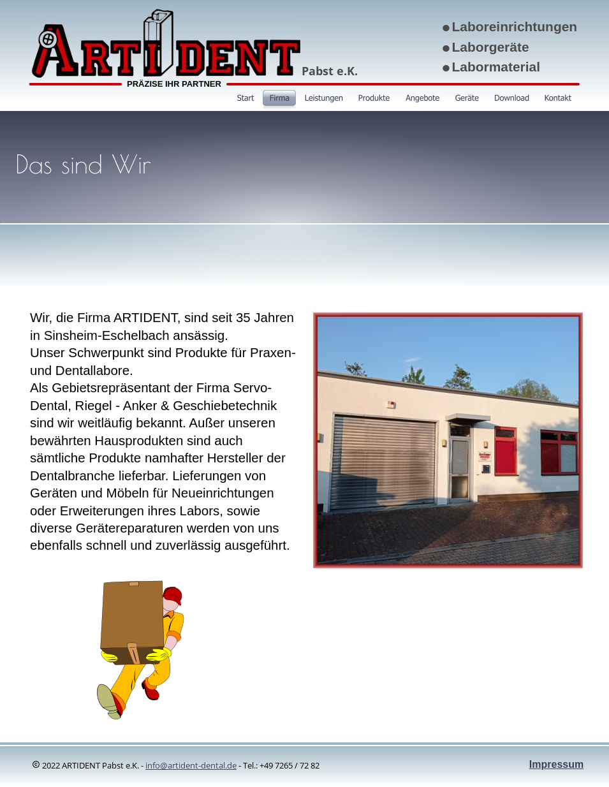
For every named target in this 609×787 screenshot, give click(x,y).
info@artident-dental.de (191, 765)
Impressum (556, 764)
